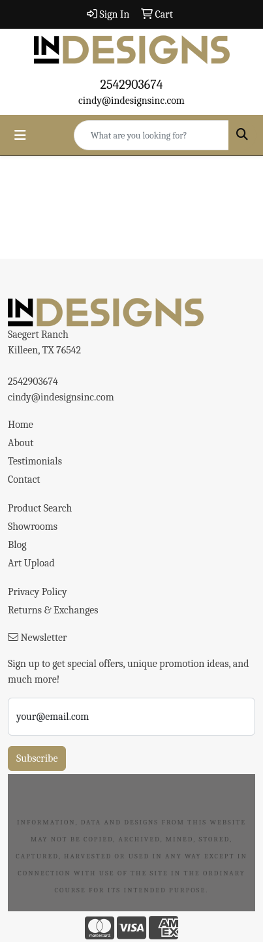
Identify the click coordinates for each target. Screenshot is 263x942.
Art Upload (31, 563)
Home (20, 424)
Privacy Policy (37, 592)
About (20, 443)
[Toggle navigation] (20, 135)
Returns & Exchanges (53, 610)
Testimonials (35, 461)
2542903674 (132, 84)
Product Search (40, 508)
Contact (24, 479)
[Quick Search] (151, 135)
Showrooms (32, 526)
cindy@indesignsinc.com (131, 100)
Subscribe (36, 758)
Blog (17, 545)
